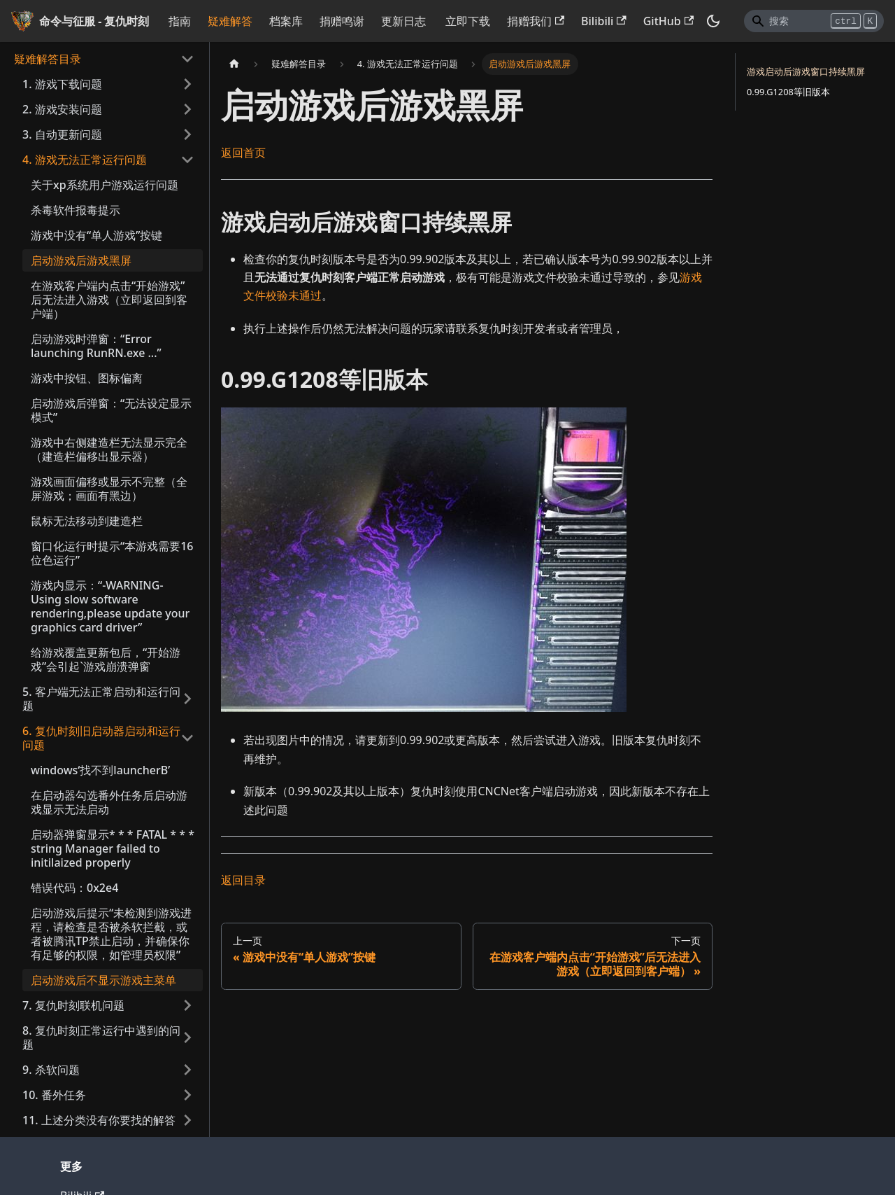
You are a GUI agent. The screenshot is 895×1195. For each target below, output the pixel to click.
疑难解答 (230, 21)
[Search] (814, 21)
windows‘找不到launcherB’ (100, 770)
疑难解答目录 (47, 59)
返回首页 (243, 152)
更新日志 (403, 21)
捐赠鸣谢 (342, 21)
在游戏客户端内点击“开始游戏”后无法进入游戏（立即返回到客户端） (109, 299)
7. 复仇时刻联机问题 (73, 1005)
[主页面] (234, 64)
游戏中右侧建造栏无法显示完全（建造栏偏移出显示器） (109, 449)
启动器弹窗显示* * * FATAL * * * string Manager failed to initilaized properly (112, 848)
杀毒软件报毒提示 (75, 210)
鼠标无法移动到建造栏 (87, 521)
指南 (180, 21)
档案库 (286, 21)
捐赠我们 (535, 21)
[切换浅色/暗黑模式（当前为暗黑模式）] (713, 21)
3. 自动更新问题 (62, 134)
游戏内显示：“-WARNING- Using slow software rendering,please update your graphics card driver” (110, 606)
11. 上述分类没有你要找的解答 (99, 1120)
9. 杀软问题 (51, 1069)
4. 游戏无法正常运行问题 (84, 159)
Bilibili (603, 21)
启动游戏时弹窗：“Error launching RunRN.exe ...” (96, 346)
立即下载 (467, 21)
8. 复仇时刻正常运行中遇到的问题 (101, 1037)
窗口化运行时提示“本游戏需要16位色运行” (112, 553)
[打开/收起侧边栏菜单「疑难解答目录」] (187, 59)
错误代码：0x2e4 (74, 887)
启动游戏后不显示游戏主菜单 (103, 980)
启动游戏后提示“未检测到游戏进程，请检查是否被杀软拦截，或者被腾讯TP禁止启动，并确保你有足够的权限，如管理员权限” (111, 934)
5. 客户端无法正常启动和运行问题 (101, 698)
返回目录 (243, 880)
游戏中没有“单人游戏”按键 (96, 235)
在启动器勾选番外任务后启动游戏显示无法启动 (109, 802)
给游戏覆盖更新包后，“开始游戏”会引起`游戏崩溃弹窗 (105, 659)
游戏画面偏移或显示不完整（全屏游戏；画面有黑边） (109, 488)
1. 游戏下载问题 (62, 84)
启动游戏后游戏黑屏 (81, 260)
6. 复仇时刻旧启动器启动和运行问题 (101, 738)
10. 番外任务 (54, 1095)
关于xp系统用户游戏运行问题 (104, 185)
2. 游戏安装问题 (62, 109)
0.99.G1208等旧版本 (788, 91)
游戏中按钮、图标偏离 (87, 378)
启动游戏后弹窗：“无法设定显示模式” (111, 410)
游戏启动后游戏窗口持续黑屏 (806, 71)
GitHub (668, 21)
